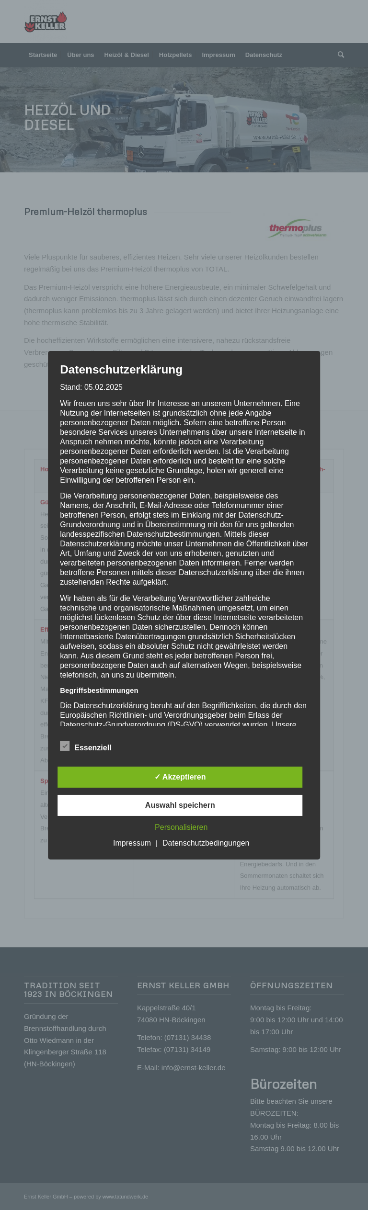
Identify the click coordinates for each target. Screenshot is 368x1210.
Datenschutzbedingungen (205, 843)
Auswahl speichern (180, 805)
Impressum (132, 843)
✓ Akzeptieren (180, 777)
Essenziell (85, 746)
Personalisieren (181, 827)
